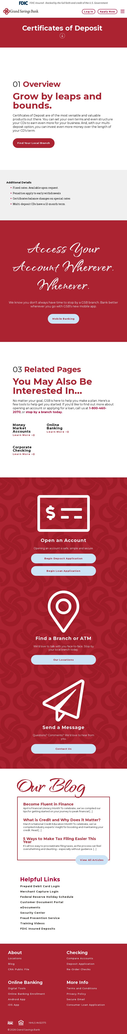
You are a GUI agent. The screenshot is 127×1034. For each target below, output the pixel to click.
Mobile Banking (63, 318)
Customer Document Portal (41, 902)
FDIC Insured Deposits (37, 928)
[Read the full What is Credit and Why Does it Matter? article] (63, 825)
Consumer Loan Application (86, 1004)
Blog (11, 963)
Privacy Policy (76, 993)
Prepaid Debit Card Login (40, 886)
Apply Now (107, 11)
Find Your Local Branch (33, 143)
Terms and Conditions (82, 988)
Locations (15, 958)
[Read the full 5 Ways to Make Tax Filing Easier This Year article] (63, 844)
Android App (17, 999)
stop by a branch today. (44, 412)
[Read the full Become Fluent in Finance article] (63, 808)
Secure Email (76, 999)
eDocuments (30, 907)
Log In (88, 11)
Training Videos (32, 923)
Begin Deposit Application (63, 558)
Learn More (24, 435)
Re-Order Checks (79, 969)
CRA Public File (18, 969)
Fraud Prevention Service (40, 918)
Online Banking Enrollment (26, 993)
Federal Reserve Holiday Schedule (47, 897)
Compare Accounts (80, 958)
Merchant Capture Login (39, 891)
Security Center (32, 912)
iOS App (13, 1004)
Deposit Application (81, 963)
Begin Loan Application (63, 570)
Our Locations (63, 659)
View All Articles (91, 859)
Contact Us (63, 748)
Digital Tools (17, 988)
